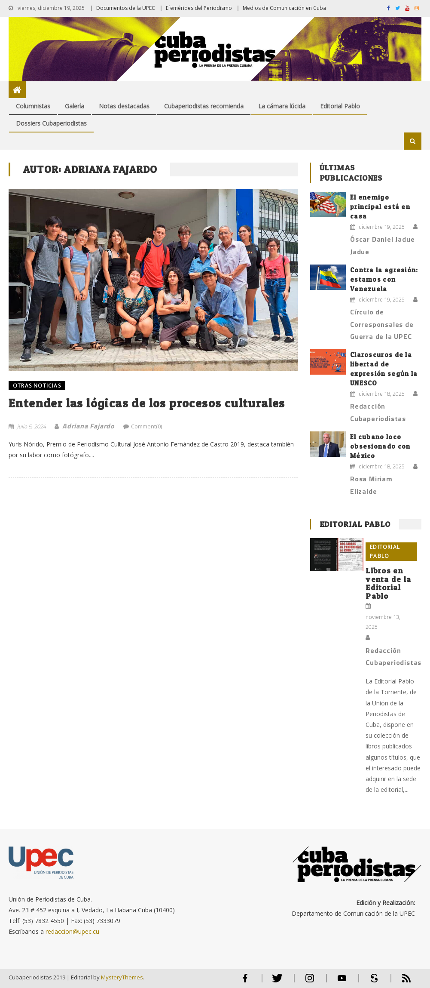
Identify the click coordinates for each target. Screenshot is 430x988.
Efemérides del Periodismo (199, 8)
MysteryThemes (122, 977)
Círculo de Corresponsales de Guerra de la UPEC (382, 324)
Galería (74, 106)
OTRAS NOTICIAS (37, 385)
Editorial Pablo (340, 106)
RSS (401, 981)
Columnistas (33, 106)
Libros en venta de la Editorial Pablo (388, 583)
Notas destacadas (124, 106)
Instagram (309, 981)
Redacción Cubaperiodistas (378, 412)
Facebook (245, 981)
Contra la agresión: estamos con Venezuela (384, 279)
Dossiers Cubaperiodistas (51, 123)
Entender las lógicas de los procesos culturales (147, 403)
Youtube (342, 981)
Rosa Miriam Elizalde (371, 485)
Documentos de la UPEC (125, 8)
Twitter (275, 981)
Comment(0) (146, 426)
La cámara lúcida (281, 106)
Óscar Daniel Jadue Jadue (382, 245)
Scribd (371, 981)
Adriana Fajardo (88, 426)
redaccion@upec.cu (72, 931)
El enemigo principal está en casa (380, 206)
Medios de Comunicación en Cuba (284, 8)
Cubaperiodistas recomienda (204, 106)
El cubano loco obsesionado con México (380, 446)
